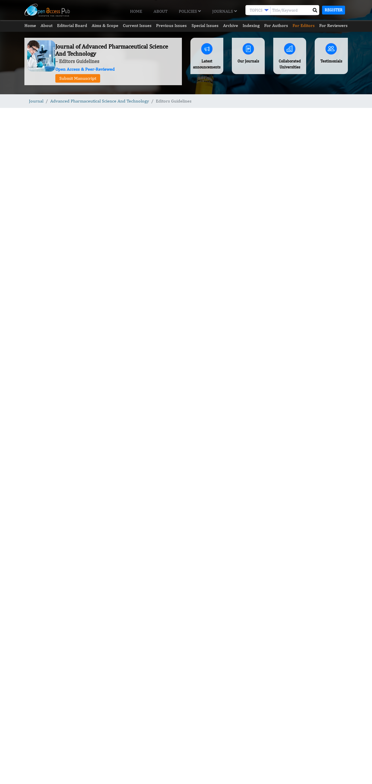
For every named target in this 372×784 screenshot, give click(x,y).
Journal (36, 101)
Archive (230, 25)
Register (333, 10)
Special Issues (205, 25)
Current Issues (137, 25)
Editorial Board (72, 25)
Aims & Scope (105, 25)
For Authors (276, 25)
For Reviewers (333, 25)
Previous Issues (171, 25)
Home (136, 11)
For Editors (304, 25)
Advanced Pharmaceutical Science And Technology (99, 101)
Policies (190, 11)
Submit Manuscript (77, 78)
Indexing (251, 25)
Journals (224, 11)
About (160, 11)
